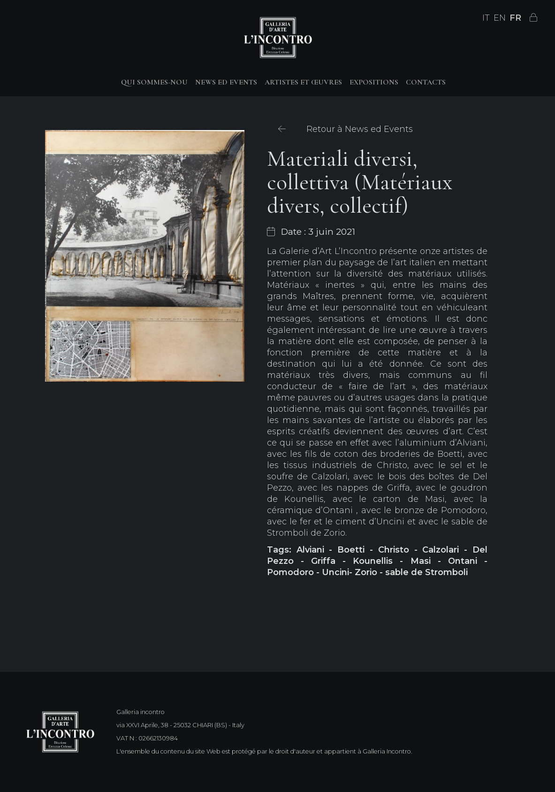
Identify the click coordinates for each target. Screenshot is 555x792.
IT (486, 18)
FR (515, 18)
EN (500, 18)
